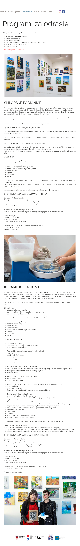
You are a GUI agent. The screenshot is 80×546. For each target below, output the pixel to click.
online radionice (11, 46)
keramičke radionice (13, 39)
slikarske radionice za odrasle (16, 37)
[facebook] (63, 11)
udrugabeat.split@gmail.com (38, 190)
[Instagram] (60, 11)
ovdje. (20, 472)
